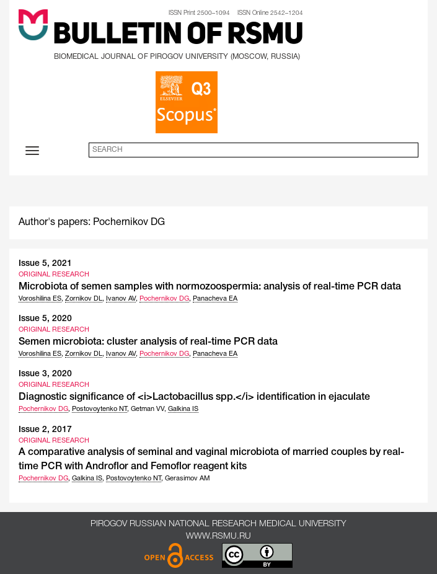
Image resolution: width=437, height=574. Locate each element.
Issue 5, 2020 (45, 319)
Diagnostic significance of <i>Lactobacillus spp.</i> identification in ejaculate (194, 397)
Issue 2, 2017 (45, 430)
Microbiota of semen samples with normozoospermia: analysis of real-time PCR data (210, 287)
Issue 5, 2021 (45, 264)
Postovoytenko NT (99, 409)
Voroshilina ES (40, 299)
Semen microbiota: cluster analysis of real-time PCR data (148, 342)
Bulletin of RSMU (178, 36)
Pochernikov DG (164, 299)
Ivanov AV (121, 299)
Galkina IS (183, 409)
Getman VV (147, 409)
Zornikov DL (83, 299)
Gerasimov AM (187, 478)
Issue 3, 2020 (45, 374)
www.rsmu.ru (218, 536)
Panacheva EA (215, 299)
